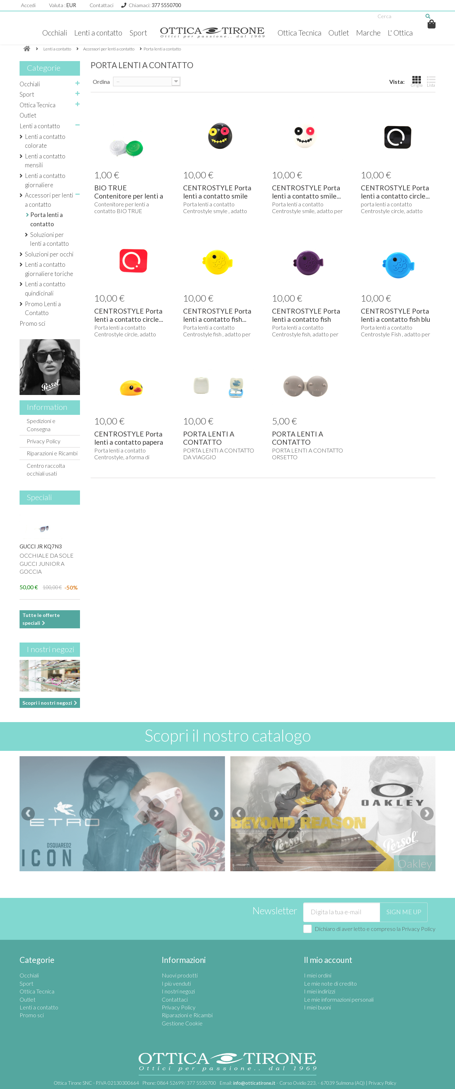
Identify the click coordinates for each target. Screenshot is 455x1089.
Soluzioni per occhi (49, 254)
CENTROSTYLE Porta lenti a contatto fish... (217, 315)
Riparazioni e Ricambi (52, 453)
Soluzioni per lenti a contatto (49, 239)
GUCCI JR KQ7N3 (41, 546)
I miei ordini (317, 975)
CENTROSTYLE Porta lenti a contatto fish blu (395, 315)
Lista (431, 81)
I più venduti (176, 983)
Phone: (179, 1083)
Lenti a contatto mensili (45, 160)
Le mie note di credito (330, 983)
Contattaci (101, 5)
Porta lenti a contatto (46, 219)
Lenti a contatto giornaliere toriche (49, 269)
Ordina (101, 81)
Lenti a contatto (98, 32)
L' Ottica (400, 32)
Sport (138, 32)
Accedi (28, 5)
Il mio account (328, 960)
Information (47, 407)
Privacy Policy (43, 441)
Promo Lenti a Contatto (43, 308)
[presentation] (28, 813)
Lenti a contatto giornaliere (45, 180)
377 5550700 (166, 5)
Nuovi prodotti (180, 975)
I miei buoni (317, 1007)
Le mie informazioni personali (339, 999)
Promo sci (33, 323)
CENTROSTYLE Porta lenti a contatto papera (128, 438)
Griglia (417, 81)
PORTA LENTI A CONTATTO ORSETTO (297, 442)
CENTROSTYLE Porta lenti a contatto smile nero (217, 196)
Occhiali (54, 32)
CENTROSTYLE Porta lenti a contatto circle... (395, 192)
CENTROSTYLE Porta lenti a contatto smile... (306, 192)
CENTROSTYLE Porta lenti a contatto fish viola (306, 319)
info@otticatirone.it (254, 1083)
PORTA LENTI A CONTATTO (208, 438)
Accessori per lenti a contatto (49, 199)
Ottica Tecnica (299, 32)
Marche (368, 32)
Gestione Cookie (182, 1023)
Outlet (338, 32)
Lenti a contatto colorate (45, 141)
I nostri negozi (50, 649)
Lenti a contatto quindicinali (45, 288)
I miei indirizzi (319, 991)
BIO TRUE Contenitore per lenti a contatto (128, 196)
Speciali (39, 497)
